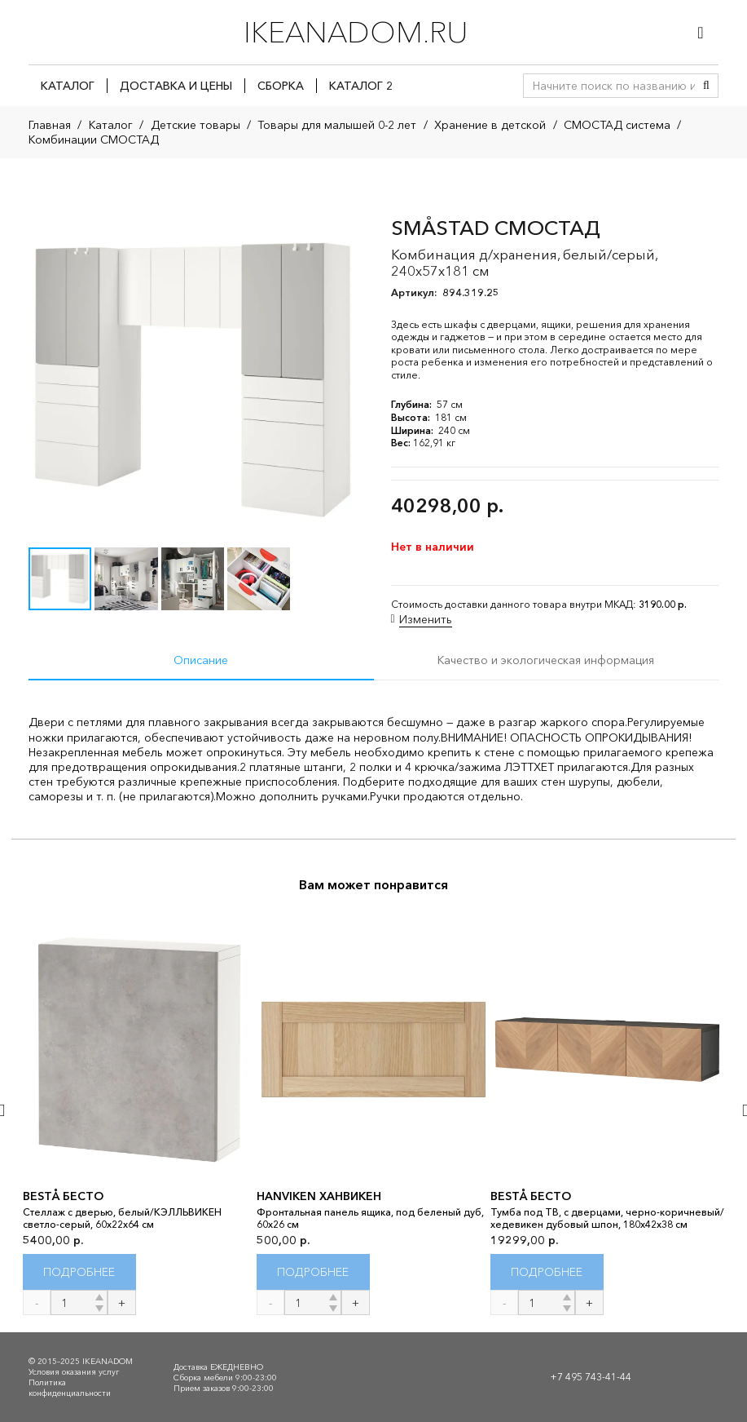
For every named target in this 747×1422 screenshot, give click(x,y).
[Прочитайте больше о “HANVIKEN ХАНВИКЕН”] (313, 1272)
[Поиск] (706, 85)
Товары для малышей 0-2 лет (336, 124)
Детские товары (195, 124)
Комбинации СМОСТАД (94, 139)
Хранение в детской (490, 124)
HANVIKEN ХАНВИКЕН (319, 1196)
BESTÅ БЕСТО (63, 1196)
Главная (50, 124)
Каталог (111, 124)
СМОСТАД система (617, 124)
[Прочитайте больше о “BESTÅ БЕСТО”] (79, 1272)
